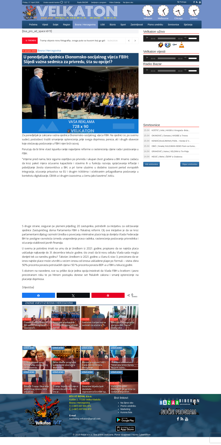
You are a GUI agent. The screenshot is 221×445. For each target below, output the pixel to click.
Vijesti (45, 24)
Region (66, 24)
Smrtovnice (173, 24)
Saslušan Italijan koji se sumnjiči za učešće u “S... (94, 324)
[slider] (167, 38)
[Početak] (147, 37)
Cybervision (144, 434)
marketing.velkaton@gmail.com (85, 418)
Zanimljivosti (137, 24)
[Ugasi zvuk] (185, 37)
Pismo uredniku (155, 24)
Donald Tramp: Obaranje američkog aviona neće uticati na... (36, 389)
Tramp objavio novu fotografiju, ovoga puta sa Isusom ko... (36, 365)
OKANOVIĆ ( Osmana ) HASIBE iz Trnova (170, 136)
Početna (33, 24)
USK (102, 24)
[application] (171, 38)
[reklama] (80, 126)
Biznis (113, 24)
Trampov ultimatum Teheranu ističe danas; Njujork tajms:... (122, 365)
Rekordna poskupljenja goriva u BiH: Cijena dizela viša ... (122, 325)
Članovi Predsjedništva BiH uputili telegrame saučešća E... (35, 325)
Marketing (125, 409)
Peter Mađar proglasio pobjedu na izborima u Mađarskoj (64, 365)
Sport (123, 24)
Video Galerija (114, 2)
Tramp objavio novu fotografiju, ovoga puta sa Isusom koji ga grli (72, 40)
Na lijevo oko (128, 2)
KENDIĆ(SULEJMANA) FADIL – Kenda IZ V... (171, 141)
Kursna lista (126, 412)
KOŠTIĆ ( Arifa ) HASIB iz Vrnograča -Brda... (171, 130)
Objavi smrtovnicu (189, 164)
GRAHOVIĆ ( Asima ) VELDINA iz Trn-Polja (170, 151)
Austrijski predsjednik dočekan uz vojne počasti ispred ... (65, 325)
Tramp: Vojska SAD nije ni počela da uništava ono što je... (65, 389)
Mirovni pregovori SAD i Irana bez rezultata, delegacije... (94, 365)
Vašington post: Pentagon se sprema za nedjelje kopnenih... (123, 389)
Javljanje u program (98, 2)
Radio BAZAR (82, 2)
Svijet (55, 24)
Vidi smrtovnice (151, 164)
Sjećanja (188, 24)
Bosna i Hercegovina (85, 24)
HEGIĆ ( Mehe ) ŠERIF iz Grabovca (167, 157)
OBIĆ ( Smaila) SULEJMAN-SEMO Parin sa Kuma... (174, 146)
